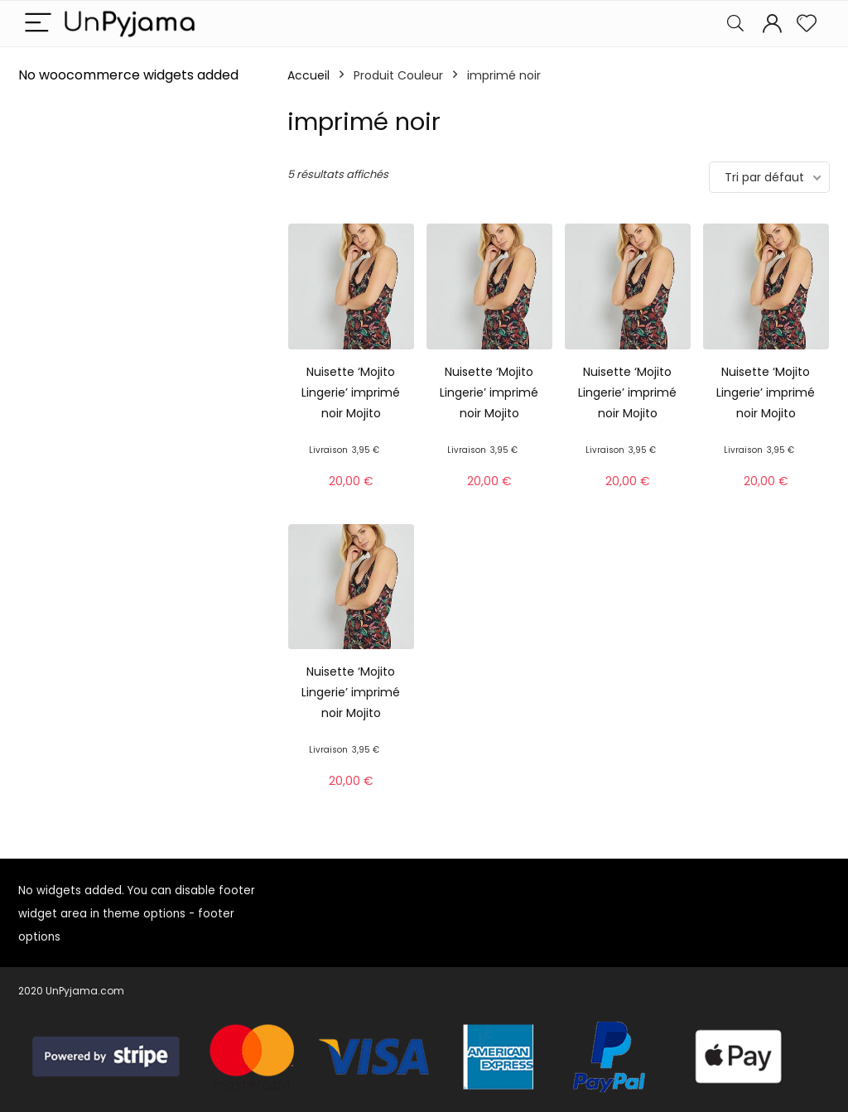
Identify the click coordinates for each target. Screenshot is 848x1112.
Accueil (308, 75)
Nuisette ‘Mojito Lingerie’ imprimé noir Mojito (350, 392)
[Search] (735, 24)
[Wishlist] (807, 23)
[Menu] (38, 24)
